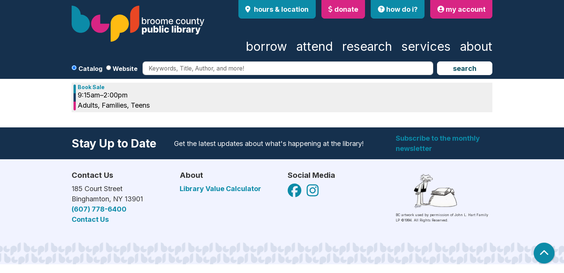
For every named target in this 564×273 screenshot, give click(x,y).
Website (125, 68)
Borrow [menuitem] (266, 46)
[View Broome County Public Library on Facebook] (295, 193)
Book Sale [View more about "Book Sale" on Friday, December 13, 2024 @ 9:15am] (91, 87)
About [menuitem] (476, 46)
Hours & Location (280, 9)
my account (461, 9)
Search (464, 68)
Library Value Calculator (220, 189)
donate (343, 9)
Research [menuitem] (367, 46)
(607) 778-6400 (99, 209)
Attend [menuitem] (314, 46)
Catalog (90, 68)
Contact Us (90, 219)
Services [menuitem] (426, 46)
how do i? (398, 9)
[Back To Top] (544, 253)
